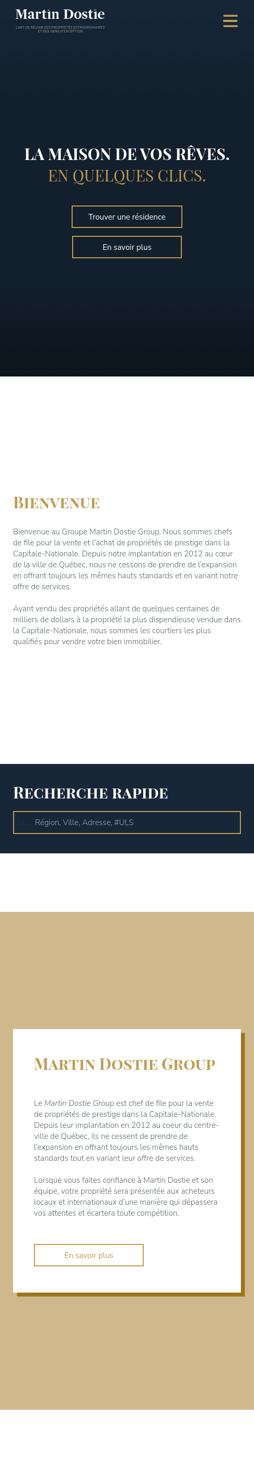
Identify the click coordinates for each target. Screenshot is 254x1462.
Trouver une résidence (126, 217)
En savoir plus (127, 247)
